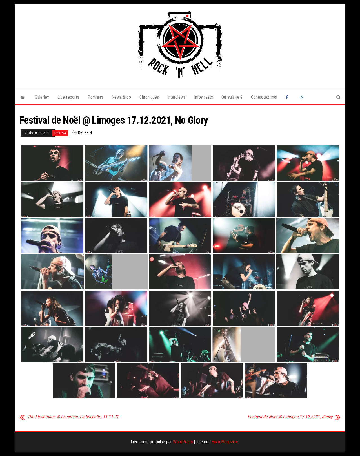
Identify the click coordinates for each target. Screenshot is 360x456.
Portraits (95, 97)
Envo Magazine (225, 441)
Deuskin (85, 132)
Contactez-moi (264, 97)
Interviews (176, 97)
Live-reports (68, 97)
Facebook (288, 97)
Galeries (42, 97)
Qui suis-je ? (232, 97)
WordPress (183, 441)
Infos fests (203, 97)
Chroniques (149, 97)
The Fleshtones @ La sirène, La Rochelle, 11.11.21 (73, 416)
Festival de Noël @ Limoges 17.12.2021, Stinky (290, 416)
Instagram (302, 97)
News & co (121, 97)
